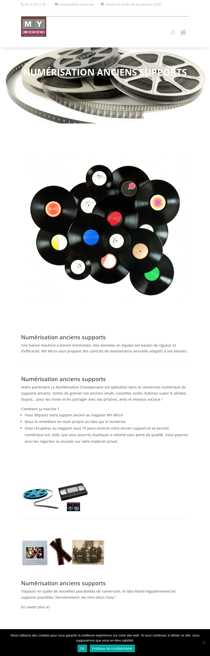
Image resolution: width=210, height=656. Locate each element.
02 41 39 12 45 (35, 4)
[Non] (203, 642)
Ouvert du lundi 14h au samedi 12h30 (133, 4)
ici (47, 607)
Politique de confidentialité (112, 648)
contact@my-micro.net (76, 4)
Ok (82, 648)
